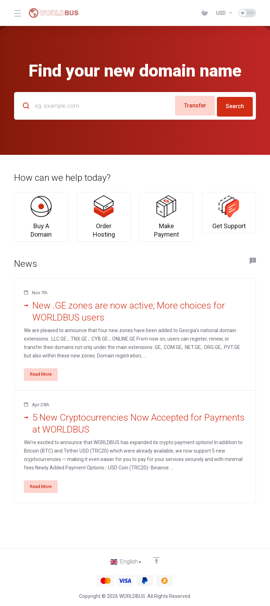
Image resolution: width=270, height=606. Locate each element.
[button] (135, 349)
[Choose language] (126, 561)
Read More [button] (43, 389)
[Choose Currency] (224, 13)
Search (234, 104)
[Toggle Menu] (17, 13)
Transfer (192, 104)
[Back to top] (157, 560)
